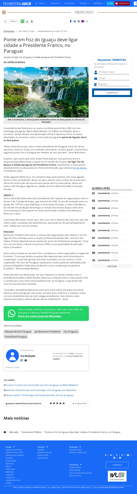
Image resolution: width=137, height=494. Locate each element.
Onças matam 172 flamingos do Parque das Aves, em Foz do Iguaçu (39, 395)
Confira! (56, 358)
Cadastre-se (112, 92)
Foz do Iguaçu (80, 167)
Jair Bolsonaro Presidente (47, 331)
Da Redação (9, 31)
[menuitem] (40, 3)
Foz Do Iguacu (71, 331)
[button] (71, 21)
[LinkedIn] (21, 360)
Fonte (13, 21)
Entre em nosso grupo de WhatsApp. (40, 316)
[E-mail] (25, 360)
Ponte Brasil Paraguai (16, 336)
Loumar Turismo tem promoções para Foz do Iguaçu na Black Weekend (41, 385)
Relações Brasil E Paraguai (18, 331)
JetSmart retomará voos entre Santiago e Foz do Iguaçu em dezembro (40, 390)
